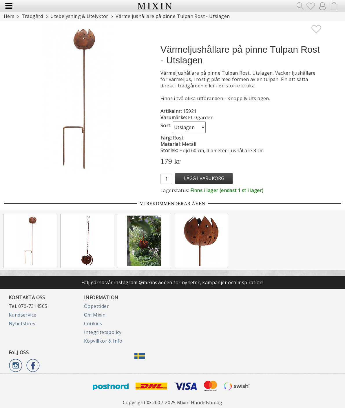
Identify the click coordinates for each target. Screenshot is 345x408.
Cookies (93, 323)
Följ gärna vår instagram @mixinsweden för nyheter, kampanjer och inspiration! (172, 282)
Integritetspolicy (103, 332)
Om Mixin (94, 315)
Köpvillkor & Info (103, 341)
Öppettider (96, 306)
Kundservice (22, 315)
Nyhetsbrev (22, 323)
